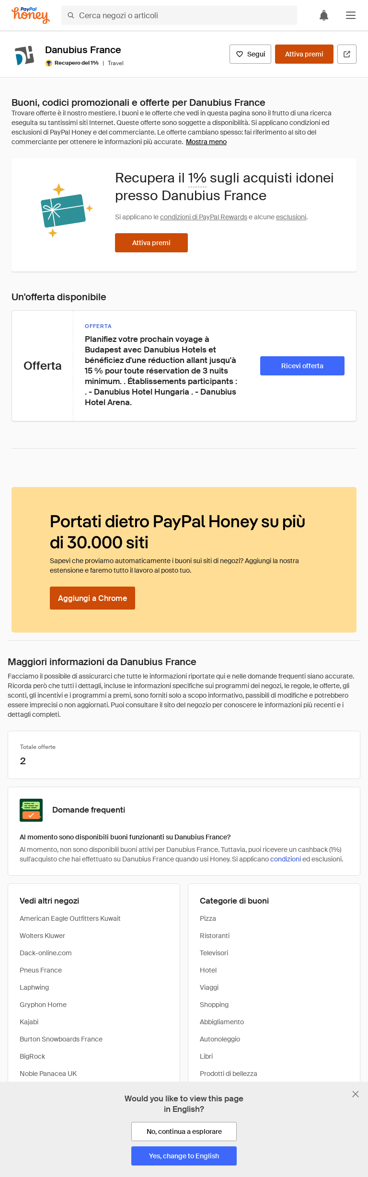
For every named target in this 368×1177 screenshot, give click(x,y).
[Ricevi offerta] (302, 365)
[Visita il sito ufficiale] (346, 54)
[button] (350, 15)
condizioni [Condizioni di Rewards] (285, 859)
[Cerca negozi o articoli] (179, 15)
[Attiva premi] (304, 54)
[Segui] (250, 54)
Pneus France (41, 970)
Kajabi (29, 1022)
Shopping (214, 1004)
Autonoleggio (220, 1039)
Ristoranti (215, 935)
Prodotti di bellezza (228, 1073)
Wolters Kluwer (42, 935)
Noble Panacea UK (48, 1073)
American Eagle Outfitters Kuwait (70, 918)
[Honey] (31, 15)
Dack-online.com (46, 953)
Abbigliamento (222, 1022)
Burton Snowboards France (61, 1039)
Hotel (208, 970)
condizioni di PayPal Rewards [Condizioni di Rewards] (203, 217)
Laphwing (34, 987)
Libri (206, 1056)
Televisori (214, 953)
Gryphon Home (43, 1004)
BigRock (32, 1056)
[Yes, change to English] (184, 1156)
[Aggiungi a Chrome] (92, 598)
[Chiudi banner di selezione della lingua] (355, 1094)
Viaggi (209, 987)
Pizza (208, 918)
